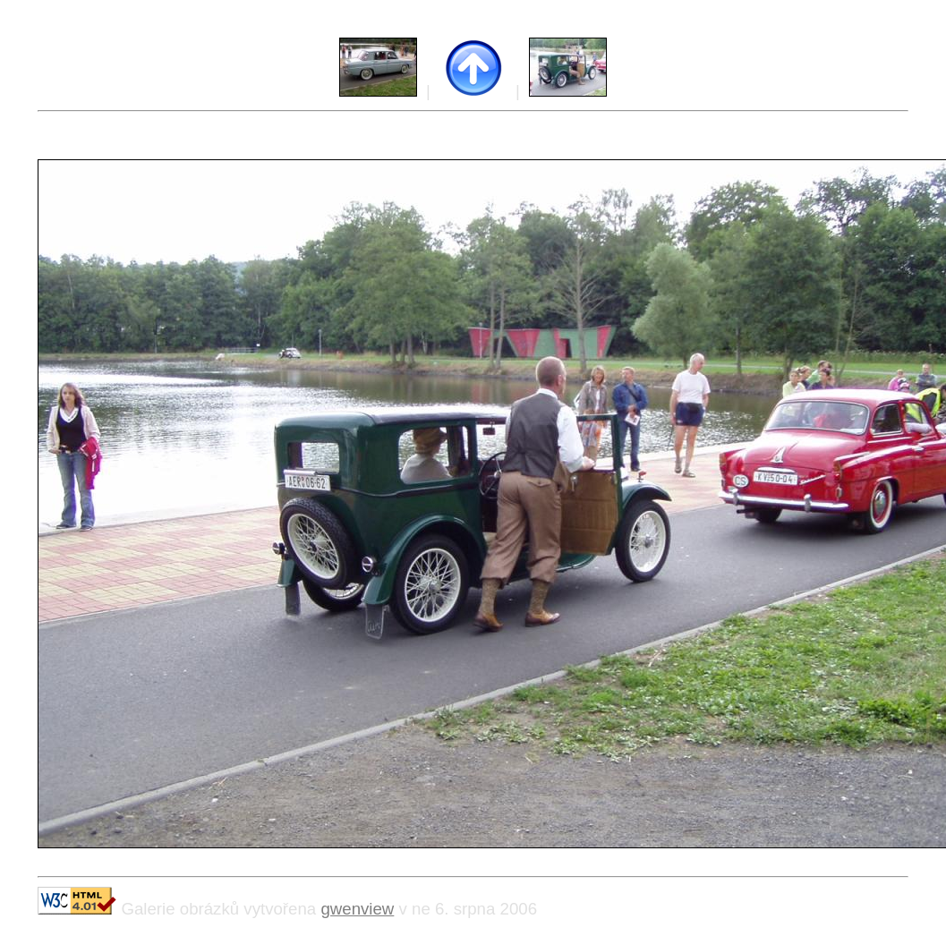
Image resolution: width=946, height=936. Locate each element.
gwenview (357, 908)
